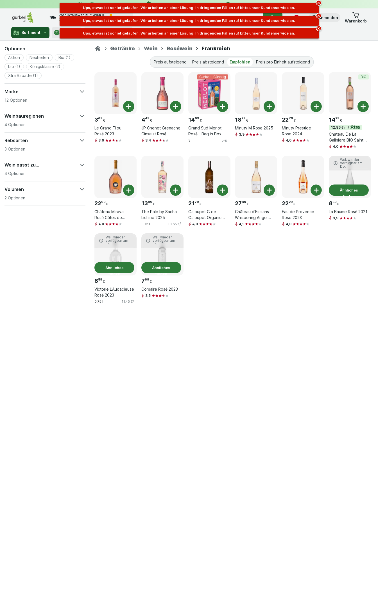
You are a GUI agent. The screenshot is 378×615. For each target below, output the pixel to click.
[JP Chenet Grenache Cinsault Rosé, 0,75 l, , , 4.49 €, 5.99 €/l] (162, 93)
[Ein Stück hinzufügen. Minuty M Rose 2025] (269, 106)
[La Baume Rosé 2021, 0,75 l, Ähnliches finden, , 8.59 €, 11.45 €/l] (350, 177)
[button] (324, 17)
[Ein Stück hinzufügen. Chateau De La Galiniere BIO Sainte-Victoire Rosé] (363, 106)
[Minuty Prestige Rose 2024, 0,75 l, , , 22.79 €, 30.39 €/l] (303, 93)
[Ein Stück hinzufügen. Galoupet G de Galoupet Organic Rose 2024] (222, 190)
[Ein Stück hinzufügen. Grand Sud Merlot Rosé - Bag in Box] (222, 106)
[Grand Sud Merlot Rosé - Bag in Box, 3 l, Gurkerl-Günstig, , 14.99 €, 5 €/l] (209, 93)
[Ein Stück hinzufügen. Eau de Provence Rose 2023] (316, 190)
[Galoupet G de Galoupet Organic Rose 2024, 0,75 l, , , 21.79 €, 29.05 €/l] (209, 177)
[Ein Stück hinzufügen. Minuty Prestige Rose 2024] (316, 106)
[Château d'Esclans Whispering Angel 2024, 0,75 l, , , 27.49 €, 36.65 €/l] (256, 177)
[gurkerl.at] (97, 48)
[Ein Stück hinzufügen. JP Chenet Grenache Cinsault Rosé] (175, 106)
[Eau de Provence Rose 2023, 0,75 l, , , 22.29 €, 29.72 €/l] (303, 177)
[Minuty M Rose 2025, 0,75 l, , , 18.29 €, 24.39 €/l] (256, 93)
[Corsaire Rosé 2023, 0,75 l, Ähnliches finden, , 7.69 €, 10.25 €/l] (162, 254)
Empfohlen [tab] (240, 62)
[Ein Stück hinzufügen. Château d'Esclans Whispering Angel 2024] (269, 190)
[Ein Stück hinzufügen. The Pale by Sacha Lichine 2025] (175, 190)
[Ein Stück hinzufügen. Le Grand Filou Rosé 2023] (128, 106)
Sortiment (30, 32)
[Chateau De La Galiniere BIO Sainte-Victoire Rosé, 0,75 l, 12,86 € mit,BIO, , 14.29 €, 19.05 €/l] (350, 93)
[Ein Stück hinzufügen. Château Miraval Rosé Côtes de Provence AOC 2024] (128, 190)
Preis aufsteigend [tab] (170, 62)
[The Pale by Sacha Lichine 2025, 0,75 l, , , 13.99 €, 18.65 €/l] (162, 177)
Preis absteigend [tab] (208, 62)
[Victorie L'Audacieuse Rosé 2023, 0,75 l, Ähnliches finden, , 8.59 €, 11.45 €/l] (115, 254)
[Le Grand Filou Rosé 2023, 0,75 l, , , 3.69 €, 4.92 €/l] (115, 93)
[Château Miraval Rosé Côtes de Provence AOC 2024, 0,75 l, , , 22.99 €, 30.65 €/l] (115, 177)
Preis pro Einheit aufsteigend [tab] (283, 62)
